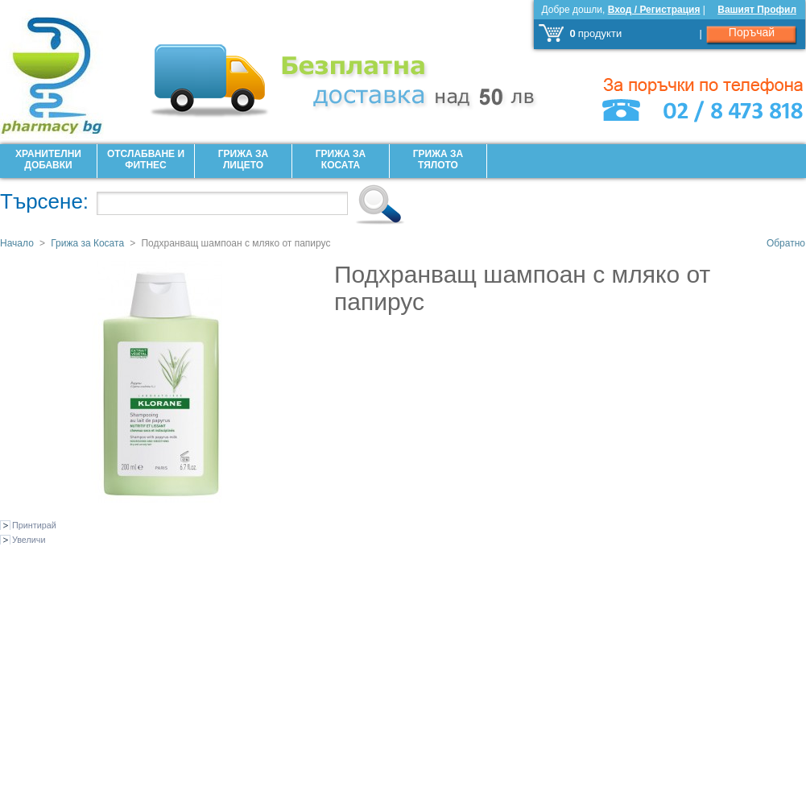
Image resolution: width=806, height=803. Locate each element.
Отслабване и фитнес (145, 159)
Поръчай (752, 32)
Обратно (786, 243)
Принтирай (34, 525)
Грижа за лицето (243, 159)
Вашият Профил (756, 9)
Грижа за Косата (341, 159)
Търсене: (44, 201)
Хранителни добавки (48, 159)
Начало (17, 243)
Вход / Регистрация (654, 9)
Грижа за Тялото (438, 159)
